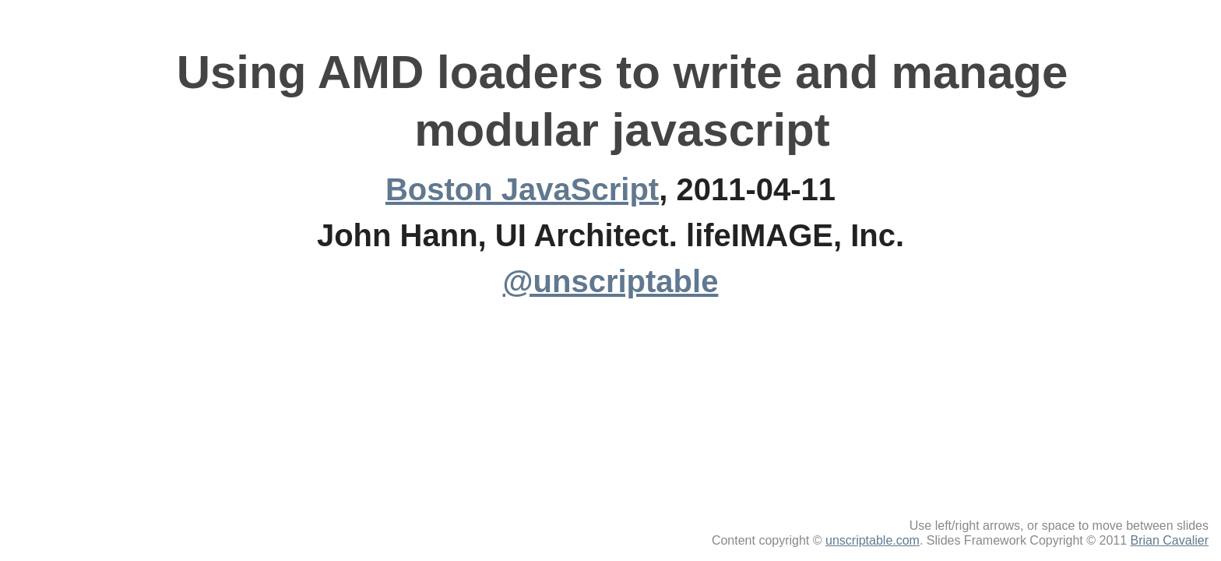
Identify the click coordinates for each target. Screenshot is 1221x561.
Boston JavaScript (522, 189)
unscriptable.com (872, 540)
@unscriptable (611, 281)
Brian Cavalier (1170, 540)
